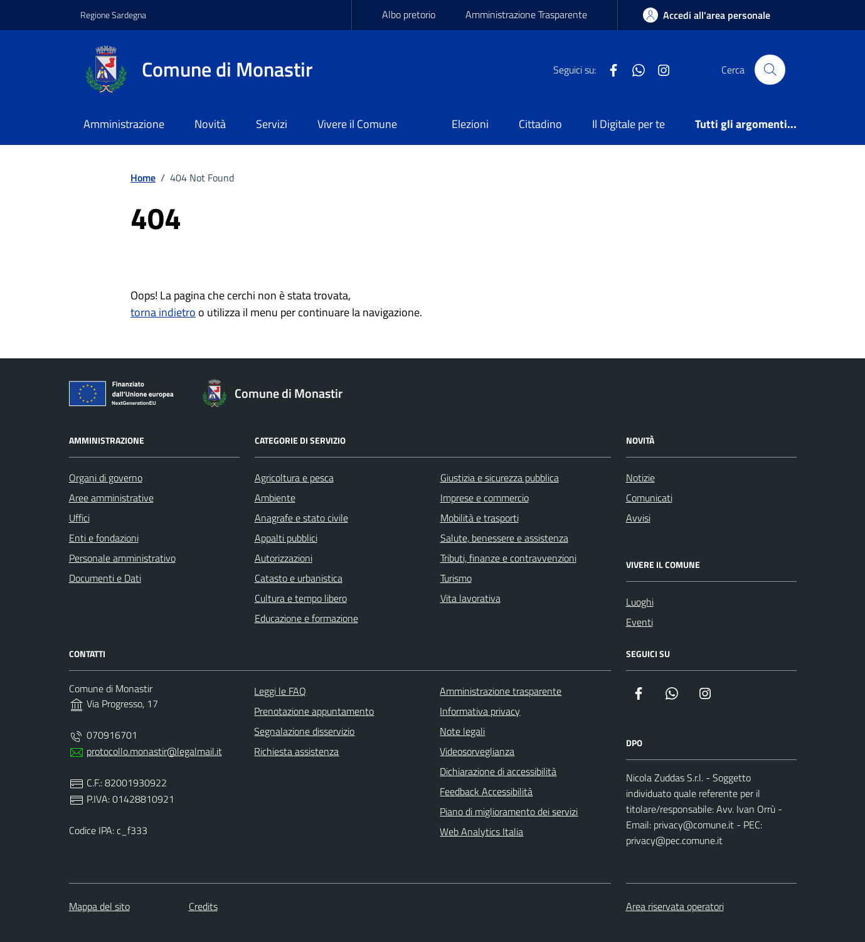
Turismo (456, 578)
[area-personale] (706, 15)
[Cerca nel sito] (770, 70)
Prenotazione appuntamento (314, 711)
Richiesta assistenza (296, 751)
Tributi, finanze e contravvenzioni (508, 557)
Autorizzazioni (283, 557)
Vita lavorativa (470, 598)
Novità (210, 123)
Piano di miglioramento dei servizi (509, 811)
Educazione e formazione (306, 618)
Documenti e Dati (105, 578)
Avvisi (638, 517)
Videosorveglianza (477, 751)
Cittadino (540, 123)
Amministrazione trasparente (500, 690)
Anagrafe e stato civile (301, 517)
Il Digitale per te (628, 123)
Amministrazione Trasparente (526, 14)
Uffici (79, 517)
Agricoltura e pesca (294, 477)
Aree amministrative (111, 497)
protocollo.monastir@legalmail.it (154, 751)
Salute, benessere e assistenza (504, 537)
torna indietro (163, 312)
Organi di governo (105, 477)
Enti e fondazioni (104, 537)
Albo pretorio (408, 14)
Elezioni (470, 123)
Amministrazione (123, 123)
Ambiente (275, 497)
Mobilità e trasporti (479, 517)
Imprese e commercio (484, 497)
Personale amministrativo (122, 557)
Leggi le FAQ (280, 690)
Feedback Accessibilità (486, 791)
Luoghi (640, 601)
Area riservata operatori (675, 906)
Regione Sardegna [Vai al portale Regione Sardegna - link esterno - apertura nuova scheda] (113, 14)
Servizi (271, 123)
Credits (203, 906)
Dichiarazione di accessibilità (498, 771)
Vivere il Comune (357, 123)
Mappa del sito (99, 906)
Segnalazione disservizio (304, 731)
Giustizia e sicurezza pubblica (499, 477)
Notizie (640, 477)
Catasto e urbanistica (298, 578)
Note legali (462, 731)
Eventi (639, 621)
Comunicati (649, 497)
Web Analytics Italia (481, 831)
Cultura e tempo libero (301, 598)
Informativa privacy (480, 711)
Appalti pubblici (286, 537)
